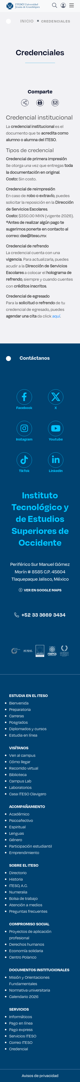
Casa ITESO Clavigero (27, 794)
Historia (16, 879)
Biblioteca (18, 774)
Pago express (21, 1029)
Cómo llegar (19, 761)
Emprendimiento (24, 852)
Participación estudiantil (30, 846)
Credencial (18, 1049)
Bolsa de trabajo (23, 898)
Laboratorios (20, 787)
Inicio (27, 21)
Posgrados (18, 722)
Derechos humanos (26, 944)
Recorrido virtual (23, 768)
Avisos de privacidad (40, 1075)
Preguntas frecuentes (28, 911)
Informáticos (20, 1016)
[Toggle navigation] (70, 5)
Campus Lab (20, 781)
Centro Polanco (22, 957)
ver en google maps (40, 589)
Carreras (16, 716)
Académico (19, 814)
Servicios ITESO (22, 1036)
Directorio (18, 872)
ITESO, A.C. (18, 885)
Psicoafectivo (21, 820)
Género (15, 839)
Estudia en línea (23, 735)
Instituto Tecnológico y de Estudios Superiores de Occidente (40, 518)
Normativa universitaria (29, 990)
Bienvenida (19, 703)
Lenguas (16, 833)
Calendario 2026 (23, 996)
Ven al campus (22, 755)
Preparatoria (20, 709)
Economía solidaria (26, 950)
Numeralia (18, 892)
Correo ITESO (20, 1042)
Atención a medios (25, 905)
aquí (56, 316)
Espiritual (17, 827)
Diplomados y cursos (28, 728)
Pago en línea (21, 1023)
